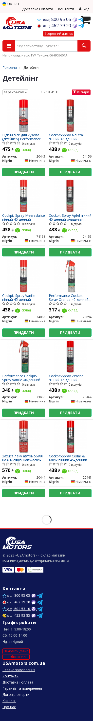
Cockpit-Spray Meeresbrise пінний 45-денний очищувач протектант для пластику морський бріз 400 (23, 217)
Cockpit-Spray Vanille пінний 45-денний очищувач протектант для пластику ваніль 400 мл (22, 297)
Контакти (66, 9)
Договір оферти (15, 694)
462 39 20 (54, 25)
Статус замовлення (18, 669)
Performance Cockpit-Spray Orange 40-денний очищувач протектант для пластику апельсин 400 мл (69, 297)
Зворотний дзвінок (59, 34)
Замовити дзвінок (17, 651)
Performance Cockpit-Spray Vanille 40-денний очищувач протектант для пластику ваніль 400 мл (22, 378)
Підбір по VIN (16, 657)
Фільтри (81, 92)
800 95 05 (54, 19)
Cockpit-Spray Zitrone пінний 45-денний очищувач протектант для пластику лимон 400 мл (69, 378)
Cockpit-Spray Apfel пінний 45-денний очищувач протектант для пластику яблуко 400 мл (70, 217)
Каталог (9, 700)
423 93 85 (16, 615)
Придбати (24, 172)
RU (16, 3)
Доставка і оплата (37, 9)
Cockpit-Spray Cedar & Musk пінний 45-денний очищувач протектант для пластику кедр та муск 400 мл (68, 458)
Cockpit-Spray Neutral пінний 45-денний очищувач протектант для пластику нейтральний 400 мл (67, 137)
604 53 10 (16, 608)
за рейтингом (15, 92)
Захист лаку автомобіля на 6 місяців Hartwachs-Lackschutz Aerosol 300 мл (22, 458)
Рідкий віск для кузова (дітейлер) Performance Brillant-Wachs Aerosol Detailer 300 (21, 137)
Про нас (9, 706)
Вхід (84, 9)
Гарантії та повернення (22, 688)
